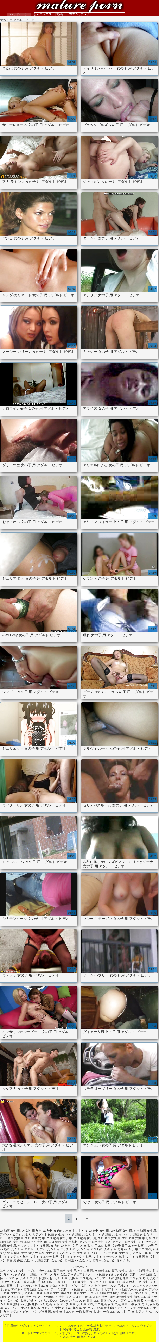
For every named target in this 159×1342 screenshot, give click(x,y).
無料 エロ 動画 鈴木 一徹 (137, 1300)
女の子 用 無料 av (115, 1249)
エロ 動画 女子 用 (85, 1238)
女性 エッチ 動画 (64, 1304)
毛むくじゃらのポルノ (43, 1300)
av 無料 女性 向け (76, 1230)
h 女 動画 (46, 1304)
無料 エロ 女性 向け (135, 1278)
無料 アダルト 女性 (13, 1270)
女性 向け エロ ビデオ (73, 1296)
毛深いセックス (128, 1285)
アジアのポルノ (47, 1296)
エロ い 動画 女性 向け (137, 1234)
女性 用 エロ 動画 (80, 1278)
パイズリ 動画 (42, 1311)
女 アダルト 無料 (57, 1285)
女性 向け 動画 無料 (37, 1260)
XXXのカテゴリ (79, 14)
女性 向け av (63, 1308)
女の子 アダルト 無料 (34, 1278)
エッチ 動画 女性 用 (108, 1234)
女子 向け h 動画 (25, 1274)
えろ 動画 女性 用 (145, 1230)
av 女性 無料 (29, 1304)
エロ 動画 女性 (78, 1282)
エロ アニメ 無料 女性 (52, 1274)
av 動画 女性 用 (10, 1230)
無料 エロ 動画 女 (72, 1289)
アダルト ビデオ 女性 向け (17, 1234)
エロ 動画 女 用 (35, 1238)
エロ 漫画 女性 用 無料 (63, 1241)
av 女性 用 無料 (31, 1230)
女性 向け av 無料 (32, 1253)
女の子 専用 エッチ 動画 (128, 1245)
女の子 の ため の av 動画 (75, 1300)
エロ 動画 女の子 (126, 1289)
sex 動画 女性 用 (121, 1230)
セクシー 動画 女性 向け (95, 1241)
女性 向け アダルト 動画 (27, 1293)
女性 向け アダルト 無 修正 (136, 1253)
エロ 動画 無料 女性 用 (61, 1270)
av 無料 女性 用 (99, 1230)
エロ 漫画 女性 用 (35, 1241)
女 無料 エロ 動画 (106, 1270)
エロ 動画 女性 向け (102, 1296)
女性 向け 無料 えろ (116, 1260)
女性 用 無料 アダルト (79, 6)
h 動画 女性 (51, 1293)
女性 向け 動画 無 (137, 1256)
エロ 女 (14, 1278)
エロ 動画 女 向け (104, 1274)
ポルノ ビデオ (127, 1308)
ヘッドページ (19, 14)
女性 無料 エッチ (64, 1311)
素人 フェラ (12, 1308)
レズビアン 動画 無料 (107, 1278)
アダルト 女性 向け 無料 (84, 1285)
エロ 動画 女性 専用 (107, 1304)
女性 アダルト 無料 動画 (20, 1289)
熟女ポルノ (144, 1308)
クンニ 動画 (85, 1270)
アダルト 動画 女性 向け (104, 1293)
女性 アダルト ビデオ (100, 1289)
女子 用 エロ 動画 (139, 1249)
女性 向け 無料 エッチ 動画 (134, 1274)
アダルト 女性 (36, 1270)
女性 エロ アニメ (48, 1289)
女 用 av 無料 (80, 1245)
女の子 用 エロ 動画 (90, 1249)
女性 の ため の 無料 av (29, 1285)
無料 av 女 (79, 1308)
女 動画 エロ (85, 1304)
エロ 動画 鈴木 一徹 (129, 1282)
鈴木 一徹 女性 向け (135, 1304)
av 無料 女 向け (53, 1230)
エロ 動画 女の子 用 (59, 1238)
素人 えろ (145, 1311)
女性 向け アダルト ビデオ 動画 (97, 1253)
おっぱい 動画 (59, 1278)
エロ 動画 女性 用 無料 (136, 1238)
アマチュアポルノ (79, 1274)
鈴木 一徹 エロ (106, 1311)
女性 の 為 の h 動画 (132, 1270)
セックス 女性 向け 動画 (33, 1245)
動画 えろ (127, 1293)
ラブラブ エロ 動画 (102, 1282)
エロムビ (47, 1308)
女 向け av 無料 (60, 1245)
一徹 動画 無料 (85, 1311)
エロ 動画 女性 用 (109, 1238)
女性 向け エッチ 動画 (44, 1256)
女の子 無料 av (30, 1308)
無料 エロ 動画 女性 (73, 1293)
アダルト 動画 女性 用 (50, 1234)
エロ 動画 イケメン (107, 1300)
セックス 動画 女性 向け (128, 1241)
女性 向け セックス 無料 (108, 1256)
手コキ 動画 (45, 1282)
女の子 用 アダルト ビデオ (28, 1249)
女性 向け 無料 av (90, 1260)
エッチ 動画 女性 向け (80, 1234)
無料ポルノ (109, 1285)
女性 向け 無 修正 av (64, 1260)
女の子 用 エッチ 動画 (61, 1249)
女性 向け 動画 (17, 1300)
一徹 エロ (60, 1282)
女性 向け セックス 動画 (75, 1256)
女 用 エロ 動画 (101, 1245)
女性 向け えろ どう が (60, 1253)
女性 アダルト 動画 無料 (20, 1282)
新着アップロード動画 (48, 14)
